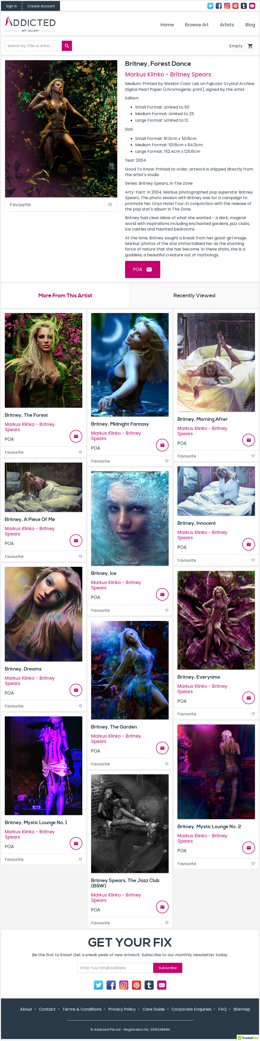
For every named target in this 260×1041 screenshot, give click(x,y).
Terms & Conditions (82, 1010)
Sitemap (241, 1010)
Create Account (41, 6)
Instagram (227, 6)
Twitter (210, 6)
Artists (227, 25)
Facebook (219, 6)
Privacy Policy (122, 1010)
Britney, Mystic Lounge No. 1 (36, 823)
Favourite (61, 205)
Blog (250, 25)
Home (167, 25)
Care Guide (154, 1010)
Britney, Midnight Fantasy (120, 424)
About (26, 1010)
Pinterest (235, 6)
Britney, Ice (103, 574)
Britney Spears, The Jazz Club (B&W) (125, 883)
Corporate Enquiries (191, 1010)
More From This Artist (65, 296)
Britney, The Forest (26, 416)
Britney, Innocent (196, 524)
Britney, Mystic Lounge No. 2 (209, 827)
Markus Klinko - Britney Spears (168, 74)
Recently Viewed (194, 296)
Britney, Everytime (198, 677)
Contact (252, 6)
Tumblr (244, 6)
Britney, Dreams (23, 669)
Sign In (11, 6)
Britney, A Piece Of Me (30, 520)
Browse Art (197, 25)
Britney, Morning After (202, 420)
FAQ (222, 1010)
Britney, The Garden (114, 727)
